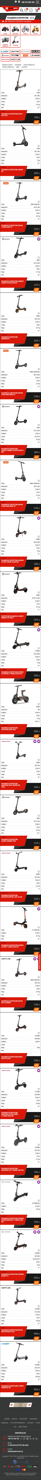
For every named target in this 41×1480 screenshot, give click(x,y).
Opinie (38, 1423)
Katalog (14, 1419)
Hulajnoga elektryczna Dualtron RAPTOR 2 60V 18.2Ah (11, 896)
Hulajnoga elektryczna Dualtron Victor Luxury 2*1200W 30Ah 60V (9, 1114)
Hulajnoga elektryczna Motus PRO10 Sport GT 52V (12, 1330)
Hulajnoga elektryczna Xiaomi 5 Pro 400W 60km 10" (12, 393)
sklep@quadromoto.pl (15, 1451)
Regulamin (33, 1419)
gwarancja (4, 1423)
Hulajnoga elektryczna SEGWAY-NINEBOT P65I (9, 840)
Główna (7, 1419)
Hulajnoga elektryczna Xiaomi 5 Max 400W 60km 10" (12, 505)
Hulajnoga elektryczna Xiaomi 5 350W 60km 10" (12, 226)
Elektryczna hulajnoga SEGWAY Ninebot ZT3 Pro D (12, 617)
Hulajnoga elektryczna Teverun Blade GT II (12, 1275)
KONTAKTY (30, 1423)
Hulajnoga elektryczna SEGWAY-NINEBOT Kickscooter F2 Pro (12, 450)
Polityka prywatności (17, 1423)
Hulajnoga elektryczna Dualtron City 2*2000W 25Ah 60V (12, 1169)
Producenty (24, 1419)
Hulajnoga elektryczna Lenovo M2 (12, 170)
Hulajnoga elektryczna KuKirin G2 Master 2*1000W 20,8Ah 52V (12, 672)
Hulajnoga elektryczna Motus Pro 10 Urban (12, 1001)
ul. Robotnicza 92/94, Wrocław (18, 1445)
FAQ (15, 1427)
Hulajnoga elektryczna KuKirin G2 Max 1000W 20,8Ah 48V (12, 561)
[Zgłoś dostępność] (36, 122)
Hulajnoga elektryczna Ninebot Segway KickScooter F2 (12, 282)
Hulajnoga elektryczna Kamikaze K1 (9, 337)
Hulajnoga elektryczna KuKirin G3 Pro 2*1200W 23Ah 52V (12, 946)
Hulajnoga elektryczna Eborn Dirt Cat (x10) (11, 1057)
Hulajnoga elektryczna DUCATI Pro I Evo (12, 114)
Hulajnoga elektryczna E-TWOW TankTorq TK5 (12, 1386)
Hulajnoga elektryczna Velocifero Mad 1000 (9, 728)
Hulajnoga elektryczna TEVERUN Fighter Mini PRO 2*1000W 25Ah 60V (12, 1220)
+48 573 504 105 (27, 2)
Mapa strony (22, 1427)
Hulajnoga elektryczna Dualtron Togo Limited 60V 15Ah (10, 785)
